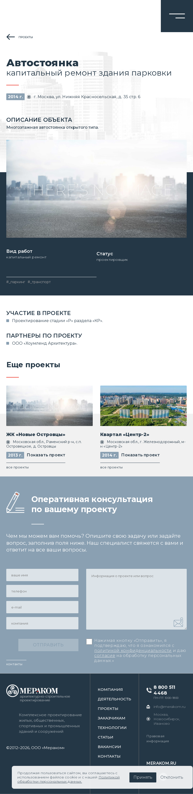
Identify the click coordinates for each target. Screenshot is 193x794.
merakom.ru (162, 763)
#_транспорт (39, 282)
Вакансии (110, 746)
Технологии (112, 727)
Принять (142, 777)
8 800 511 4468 (165, 690)
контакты (14, 664)
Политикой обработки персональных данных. (68, 779)
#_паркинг (15, 282)
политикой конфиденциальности (133, 650)
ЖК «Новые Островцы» (35, 434)
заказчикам (112, 718)
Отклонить (171, 777)
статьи (106, 737)
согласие (104, 655)
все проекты (17, 467)
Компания (110, 689)
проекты (26, 37)
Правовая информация (158, 738)
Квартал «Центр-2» (124, 434)
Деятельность (115, 699)
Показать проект (46, 455)
